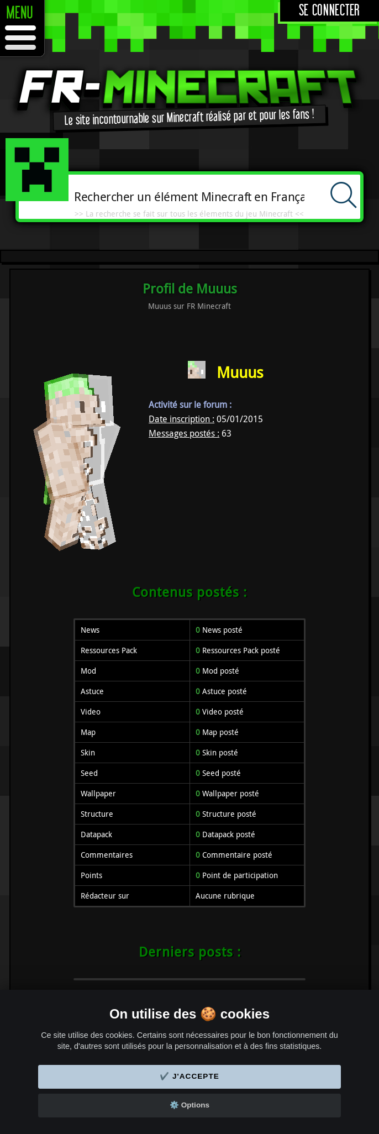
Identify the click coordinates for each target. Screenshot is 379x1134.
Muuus (240, 372)
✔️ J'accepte (189, 1076)
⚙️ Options (189, 1105)
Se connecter (329, 11)
